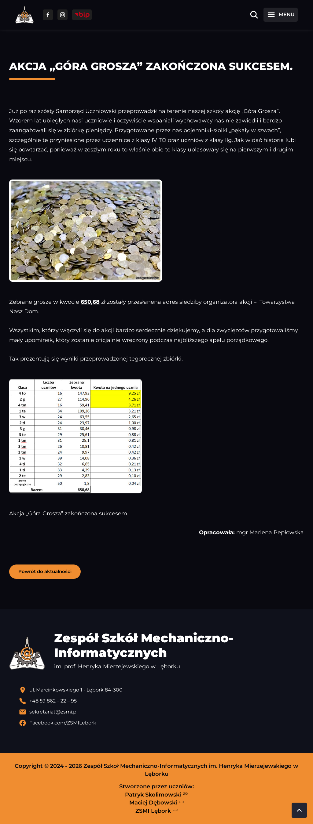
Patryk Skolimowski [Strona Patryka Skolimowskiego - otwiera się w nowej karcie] (156, 794)
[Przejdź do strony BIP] (82, 14)
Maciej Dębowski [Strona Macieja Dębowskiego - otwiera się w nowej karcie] (156, 802)
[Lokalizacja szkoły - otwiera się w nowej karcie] (161, 690)
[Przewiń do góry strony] (299, 810)
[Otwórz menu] (280, 15)
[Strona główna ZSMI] (24, 15)
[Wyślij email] (161, 712)
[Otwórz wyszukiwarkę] (254, 14)
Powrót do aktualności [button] (45, 571)
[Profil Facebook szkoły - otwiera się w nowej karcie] (161, 723)
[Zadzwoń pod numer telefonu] (161, 701)
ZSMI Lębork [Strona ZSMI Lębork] (156, 810)
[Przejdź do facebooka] (48, 14)
